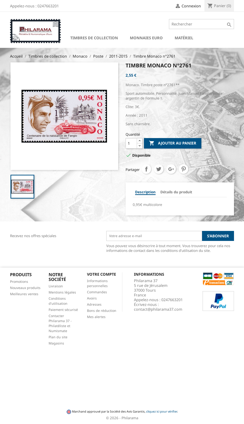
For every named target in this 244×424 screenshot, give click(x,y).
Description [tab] (145, 192)
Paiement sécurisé (63, 309)
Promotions (19, 281)
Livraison (56, 286)
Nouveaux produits (25, 287)
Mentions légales (62, 292)
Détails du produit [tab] (176, 192)
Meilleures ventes (24, 294)
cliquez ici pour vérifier (161, 411)
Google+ (171, 169)
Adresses (94, 304)
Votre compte (101, 274)
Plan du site (58, 337)
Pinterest (183, 169)
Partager (146, 169)
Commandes (97, 292)
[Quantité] (131, 143)
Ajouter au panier (172, 143)
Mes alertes (96, 316)
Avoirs (92, 298)
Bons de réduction (101, 310)
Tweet (158, 169)
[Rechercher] (201, 24)
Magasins (56, 343)
